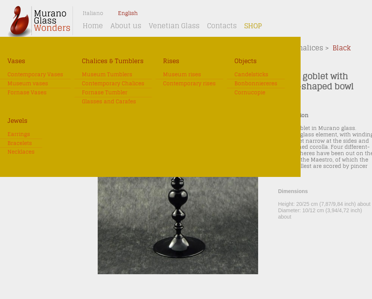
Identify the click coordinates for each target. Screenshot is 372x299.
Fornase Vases (27, 92)
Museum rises (182, 74)
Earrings (19, 134)
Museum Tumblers (107, 74)
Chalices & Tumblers (113, 61)
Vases (16, 61)
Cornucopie (249, 92)
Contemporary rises (189, 83)
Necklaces (21, 152)
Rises (171, 61)
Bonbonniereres (255, 83)
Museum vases (28, 83)
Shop (253, 25)
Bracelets (20, 143)
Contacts (222, 25)
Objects (245, 61)
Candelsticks (251, 74)
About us (125, 25)
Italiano (93, 13)
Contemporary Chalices (113, 83)
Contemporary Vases (35, 74)
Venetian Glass (174, 25)
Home (93, 25)
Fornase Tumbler (104, 92)
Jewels (17, 120)
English (128, 13)
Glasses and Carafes (109, 101)
